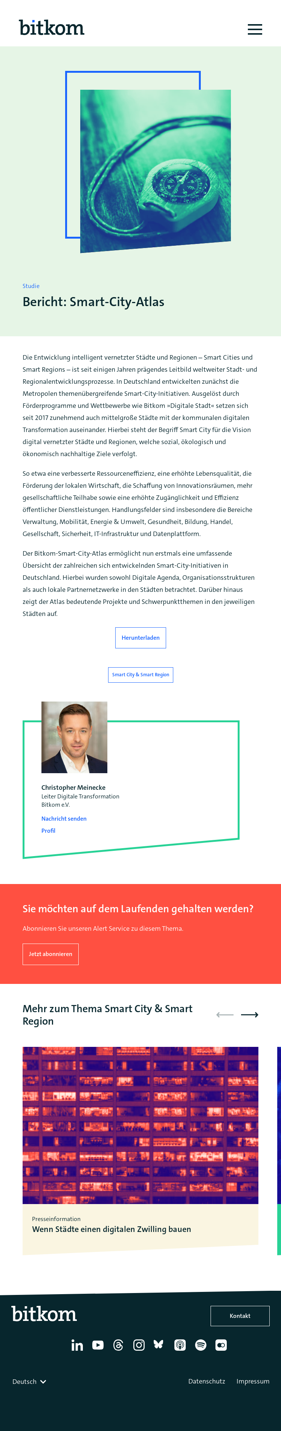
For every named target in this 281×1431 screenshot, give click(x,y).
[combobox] (30, 1381)
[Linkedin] (79, 1351)
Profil (48, 831)
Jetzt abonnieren (50, 954)
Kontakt (240, 1316)
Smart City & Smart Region (140, 674)
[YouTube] (99, 1351)
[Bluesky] (161, 1351)
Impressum (253, 1381)
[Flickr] (222, 1351)
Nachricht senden (64, 819)
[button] (249, 1015)
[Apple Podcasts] (181, 1351)
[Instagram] (140, 1351)
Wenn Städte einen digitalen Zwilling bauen (111, 1229)
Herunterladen (141, 638)
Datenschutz (206, 1381)
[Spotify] (202, 1351)
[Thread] (120, 1351)
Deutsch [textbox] (24, 1381)
